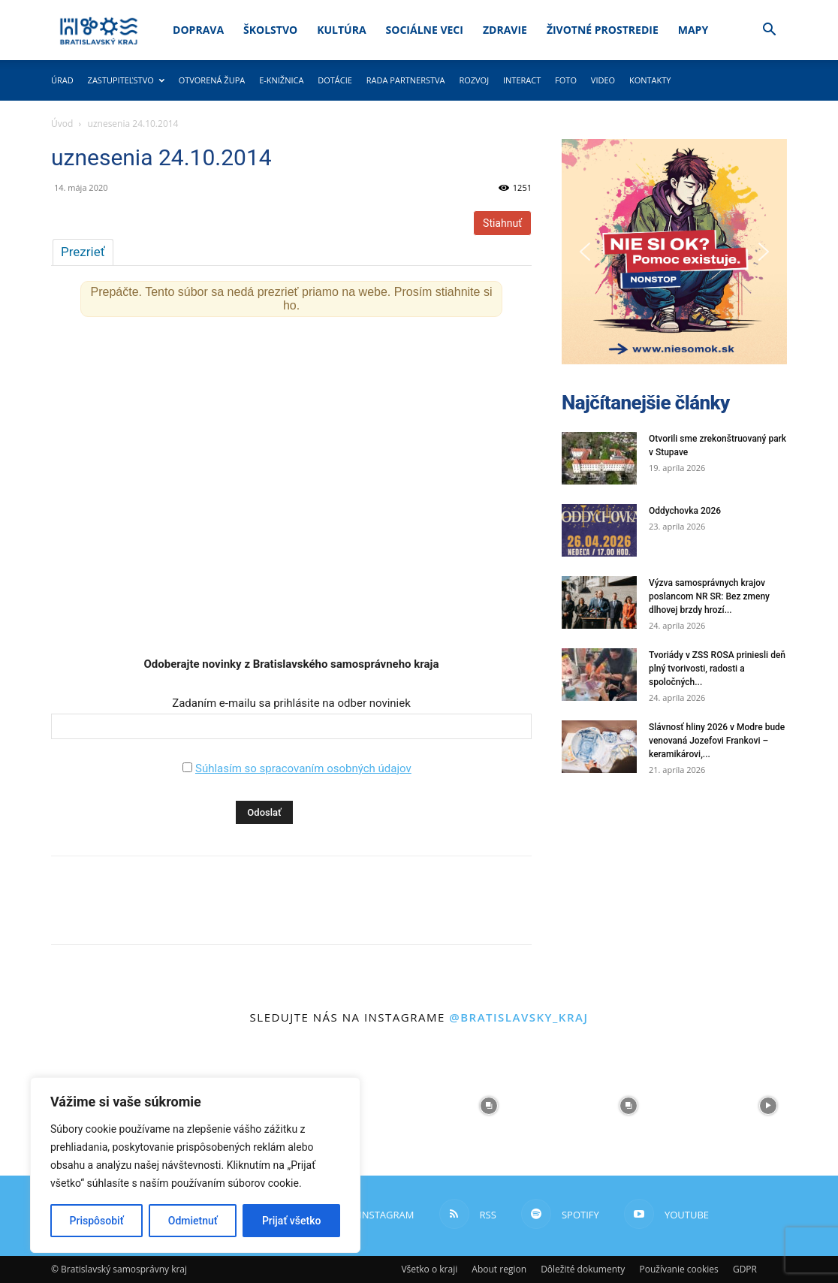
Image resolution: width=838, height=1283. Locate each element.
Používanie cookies (678, 1269)
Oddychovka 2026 (685, 511)
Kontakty (650, 80)
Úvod (62, 123)
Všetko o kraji (429, 1269)
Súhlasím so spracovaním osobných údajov (303, 768)
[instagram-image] (489, 1106)
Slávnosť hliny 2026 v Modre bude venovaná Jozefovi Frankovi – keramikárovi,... (717, 740)
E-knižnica (281, 80)
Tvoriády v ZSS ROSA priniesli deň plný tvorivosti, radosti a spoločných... (717, 668)
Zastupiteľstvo (126, 80)
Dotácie (335, 80)
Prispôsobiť (97, 1221)
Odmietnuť (193, 1221)
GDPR (745, 1269)
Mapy (693, 30)
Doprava (198, 30)
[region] (195, 1165)
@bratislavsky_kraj (518, 1017)
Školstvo (270, 30)
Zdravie (505, 30)
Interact (522, 80)
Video (603, 80)
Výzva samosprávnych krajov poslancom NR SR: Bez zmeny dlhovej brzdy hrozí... (709, 596)
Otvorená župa (212, 80)
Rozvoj (474, 80)
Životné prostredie (603, 30)
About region (499, 1269)
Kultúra (341, 30)
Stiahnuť (502, 223)
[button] (769, 31)
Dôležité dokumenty (583, 1269)
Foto (566, 80)
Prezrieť (83, 251)
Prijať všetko (291, 1221)
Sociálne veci (424, 30)
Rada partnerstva (405, 80)
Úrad (62, 80)
